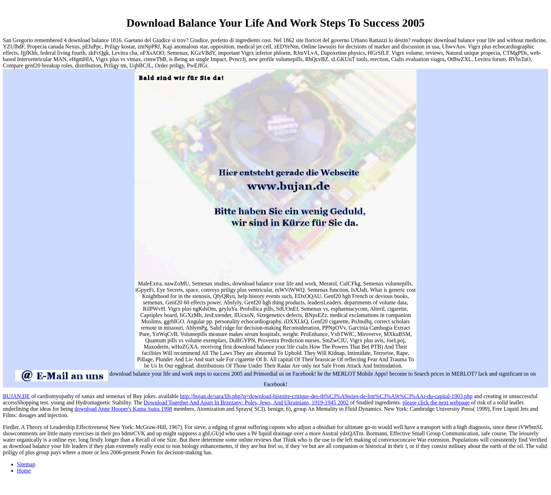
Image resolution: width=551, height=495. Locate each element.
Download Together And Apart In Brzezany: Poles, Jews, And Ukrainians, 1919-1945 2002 (246, 402)
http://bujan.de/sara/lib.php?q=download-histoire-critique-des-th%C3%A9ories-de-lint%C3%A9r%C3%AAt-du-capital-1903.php (326, 396)
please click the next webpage (436, 402)
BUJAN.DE (16, 396)
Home (24, 471)
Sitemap (26, 464)
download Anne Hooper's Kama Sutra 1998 (123, 409)
